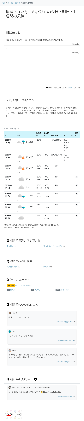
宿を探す (10, 246)
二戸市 (17, 3)
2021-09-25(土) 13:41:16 (65, 340)
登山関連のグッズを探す (53, 246)
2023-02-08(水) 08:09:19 (65, 396)
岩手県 (10, 3)
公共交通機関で (13, 267)
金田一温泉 (64, 290)
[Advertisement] (42, 70)
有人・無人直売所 (22, 285)
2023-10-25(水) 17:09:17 (65, 322)
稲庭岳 (12, 290)
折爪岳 (37, 290)
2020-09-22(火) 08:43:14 (65, 362)
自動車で (46, 267)
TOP (3, 3)
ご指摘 (70, 88)
